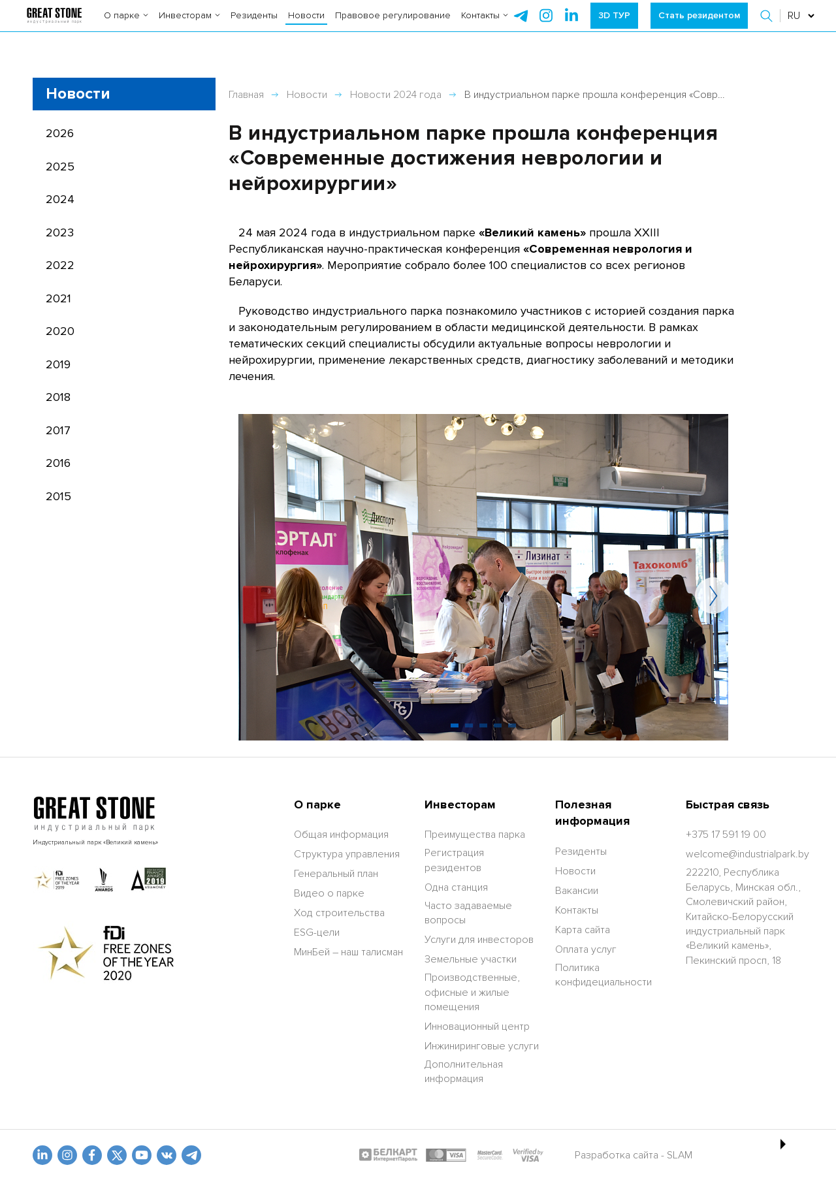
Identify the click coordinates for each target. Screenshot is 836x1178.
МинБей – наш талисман (348, 952)
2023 (60, 232)
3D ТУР (614, 25)
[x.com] (117, 1155)
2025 (60, 166)
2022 (60, 265)
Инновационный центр (477, 1026)
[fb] (92, 1155)
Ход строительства (339, 912)
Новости (306, 25)
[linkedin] (42, 1155)
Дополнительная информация (464, 1071)
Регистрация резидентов (454, 860)
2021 (58, 298)
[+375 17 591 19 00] (726, 834)
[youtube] (142, 1155)
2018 (58, 397)
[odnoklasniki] (67, 1155)
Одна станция (456, 887)
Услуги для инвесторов (479, 939)
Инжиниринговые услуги (482, 1046)
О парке (126, 26)
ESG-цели (317, 932)
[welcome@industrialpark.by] (747, 854)
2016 (58, 463)
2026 (60, 133)
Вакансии (576, 890)
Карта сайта (582, 929)
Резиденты (254, 25)
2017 (58, 430)
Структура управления (347, 854)
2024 (60, 199)
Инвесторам (189, 26)
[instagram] (571, 26)
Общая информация (341, 834)
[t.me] (191, 1155)
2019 (58, 364)
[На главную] (54, 26)
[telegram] (520, 26)
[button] (767, 26)
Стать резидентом (699, 25)
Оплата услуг (586, 949)
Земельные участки (471, 959)
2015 (58, 496)
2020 (60, 331)
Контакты (484, 26)
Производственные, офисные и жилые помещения (472, 992)
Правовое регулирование (393, 25)
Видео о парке (329, 893)
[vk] (166, 1155)
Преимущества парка (475, 834)
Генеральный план (336, 873)
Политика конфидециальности (603, 975)
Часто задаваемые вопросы (468, 913)
